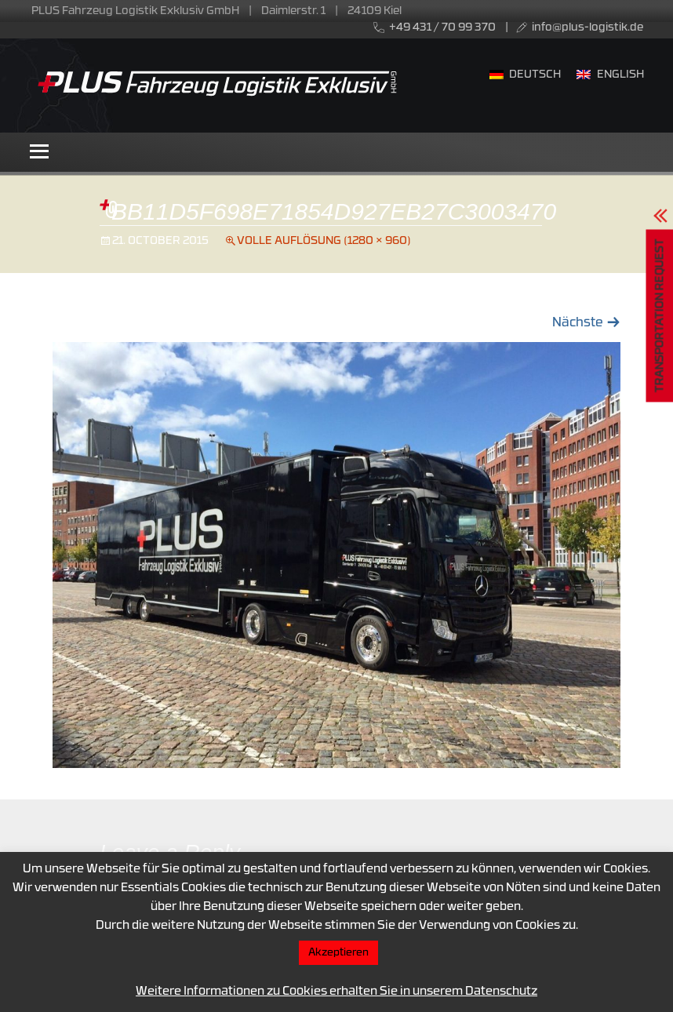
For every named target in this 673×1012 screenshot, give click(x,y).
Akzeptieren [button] (338, 953)
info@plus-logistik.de (587, 28)
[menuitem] (525, 76)
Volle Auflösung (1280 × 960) (324, 241)
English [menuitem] (620, 75)
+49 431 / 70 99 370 (442, 28)
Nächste (586, 323)
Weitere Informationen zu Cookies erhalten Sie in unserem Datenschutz (336, 992)
